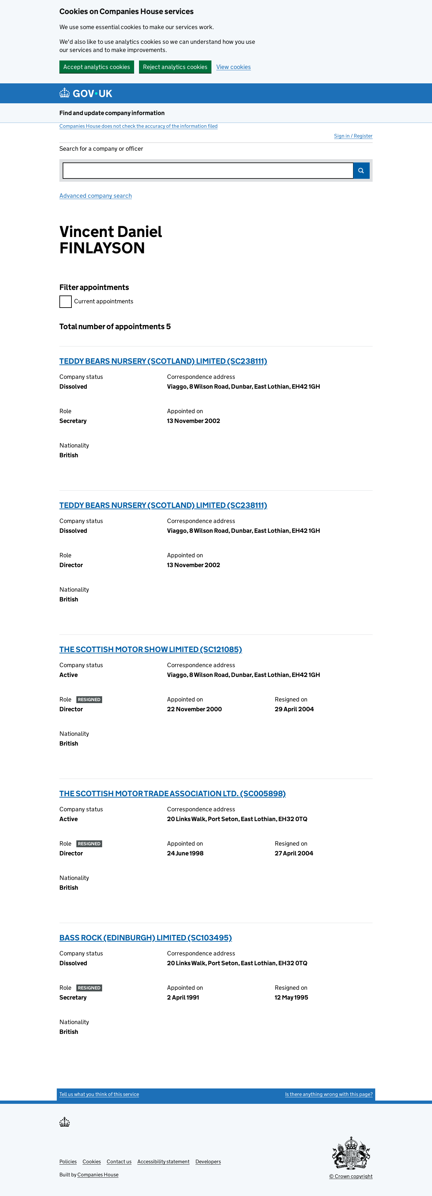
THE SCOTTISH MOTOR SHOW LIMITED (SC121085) (150, 649)
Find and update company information (112, 113)
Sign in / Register (353, 136)
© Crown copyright (351, 1176)
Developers (208, 1161)
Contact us (119, 1161)
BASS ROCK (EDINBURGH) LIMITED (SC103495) (145, 937)
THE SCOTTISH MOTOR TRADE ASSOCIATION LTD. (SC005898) (172, 793)
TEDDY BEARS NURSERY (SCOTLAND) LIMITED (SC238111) (163, 361)
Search (361, 170)
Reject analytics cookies (175, 67)
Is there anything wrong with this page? (329, 1094)
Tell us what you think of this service (99, 1094)
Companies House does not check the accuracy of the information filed (138, 126)
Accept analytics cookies (96, 67)
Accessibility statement (163, 1161)
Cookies (92, 1161)
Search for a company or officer (101, 148)
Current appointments (96, 302)
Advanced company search (95, 195)
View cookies (233, 67)
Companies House (97, 1174)
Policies (68, 1161)
